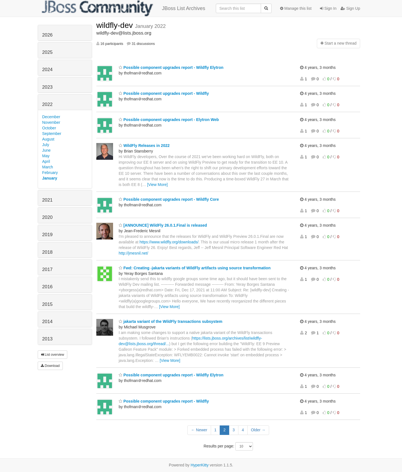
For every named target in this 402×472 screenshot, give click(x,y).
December (51, 117)
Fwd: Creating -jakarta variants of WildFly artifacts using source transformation (195, 268)
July (45, 144)
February (50, 172)
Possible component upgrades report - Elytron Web (169, 119)
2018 (47, 252)
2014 (47, 321)
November (51, 122)
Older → (258, 430)
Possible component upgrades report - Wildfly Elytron (171, 67)
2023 (47, 87)
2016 (47, 286)
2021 (47, 200)
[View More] (157, 184)
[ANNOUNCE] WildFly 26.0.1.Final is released (163, 225)
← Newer (199, 430)
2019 (47, 234)
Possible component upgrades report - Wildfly (164, 93)
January (49, 178)
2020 (47, 217)
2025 (47, 52)
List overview (52, 355)
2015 (47, 304)
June (46, 150)
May (45, 156)
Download (50, 366)
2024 (47, 69)
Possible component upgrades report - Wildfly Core (169, 199)
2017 (47, 269)
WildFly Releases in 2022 (144, 145)
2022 (47, 104)
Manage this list (296, 8)
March (47, 167)
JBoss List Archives (123, 8)
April (46, 161)
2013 (47, 339)
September (51, 133)
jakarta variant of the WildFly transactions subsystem (170, 321)
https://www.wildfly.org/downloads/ (169, 242)
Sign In (328, 8)
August (48, 139)
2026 (47, 35)
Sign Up (350, 8)
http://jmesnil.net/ (133, 253)
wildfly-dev (115, 25)
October (49, 128)
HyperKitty (200, 465)
